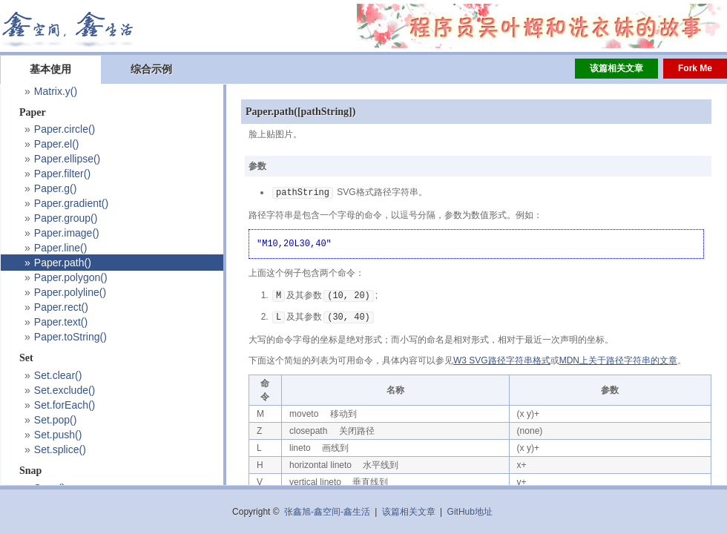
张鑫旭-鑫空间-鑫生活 (327, 512)
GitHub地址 (470, 512)
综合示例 (151, 69)
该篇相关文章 (616, 68)
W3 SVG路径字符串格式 (501, 358)
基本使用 (50, 69)
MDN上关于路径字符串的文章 (618, 358)
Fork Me (695, 68)
